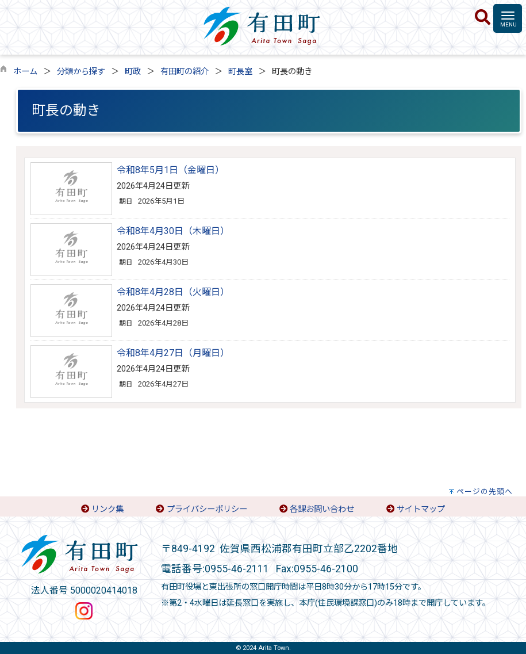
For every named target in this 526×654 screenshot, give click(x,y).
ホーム (25, 72)
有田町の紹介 (184, 72)
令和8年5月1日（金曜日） (170, 170)
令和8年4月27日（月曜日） (173, 352)
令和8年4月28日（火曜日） (173, 291)
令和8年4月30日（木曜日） (173, 230)
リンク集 (107, 509)
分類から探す (81, 72)
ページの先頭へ (484, 491)
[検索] (482, 18)
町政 (133, 72)
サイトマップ (421, 509)
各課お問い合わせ (322, 509)
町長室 (240, 72)
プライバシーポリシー (207, 509)
